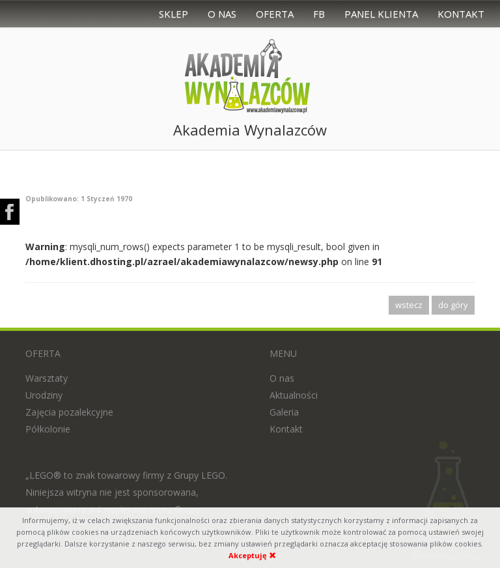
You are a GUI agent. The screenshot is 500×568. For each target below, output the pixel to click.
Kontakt (461, 13)
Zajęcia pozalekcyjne (69, 412)
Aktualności (294, 395)
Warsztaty (46, 378)
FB (319, 13)
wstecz (409, 305)
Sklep (173, 13)
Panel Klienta (381, 13)
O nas (222, 13)
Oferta (275, 13)
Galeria (284, 412)
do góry (453, 305)
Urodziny (43, 395)
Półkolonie (47, 429)
